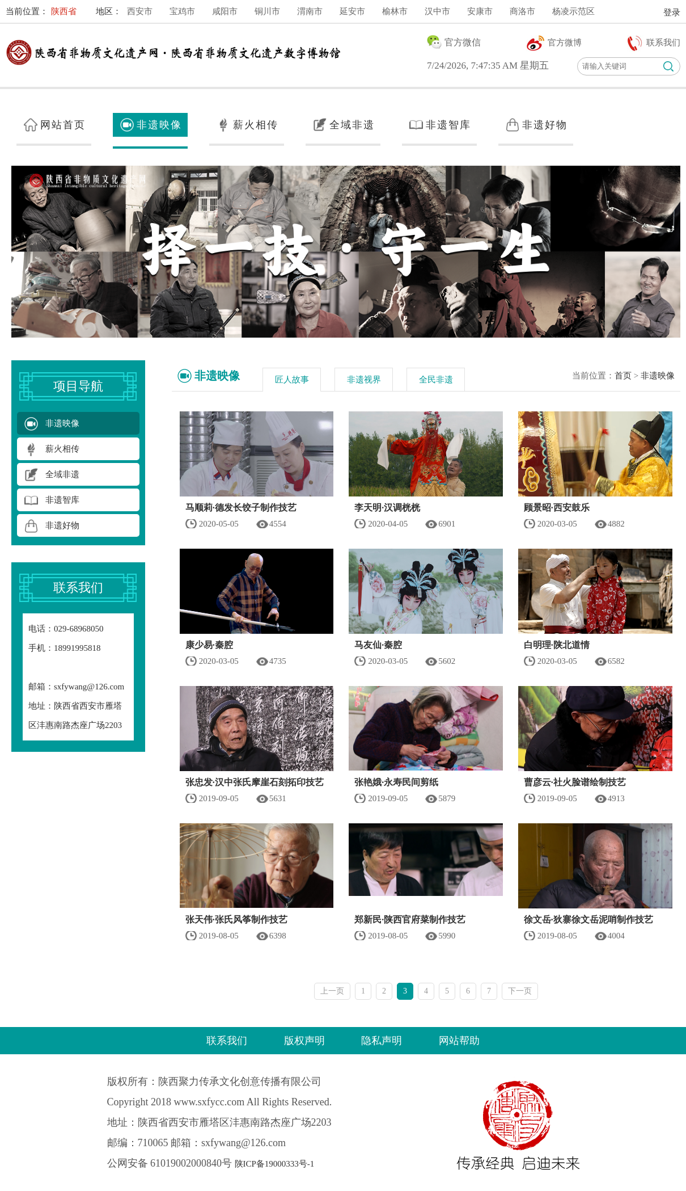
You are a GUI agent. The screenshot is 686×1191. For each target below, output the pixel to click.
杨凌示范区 (573, 11)
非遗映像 (658, 375)
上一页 (332, 991)
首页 (623, 375)
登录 (671, 12)
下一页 (520, 991)
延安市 (352, 11)
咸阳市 (225, 11)
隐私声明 (381, 1040)
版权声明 (304, 1040)
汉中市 (437, 11)
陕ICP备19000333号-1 (275, 1163)
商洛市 (522, 11)
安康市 (480, 11)
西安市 (140, 11)
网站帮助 (459, 1040)
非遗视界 (364, 379)
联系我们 (226, 1040)
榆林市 (395, 11)
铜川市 (267, 11)
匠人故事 (292, 379)
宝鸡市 (182, 11)
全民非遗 (436, 379)
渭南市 (310, 11)
